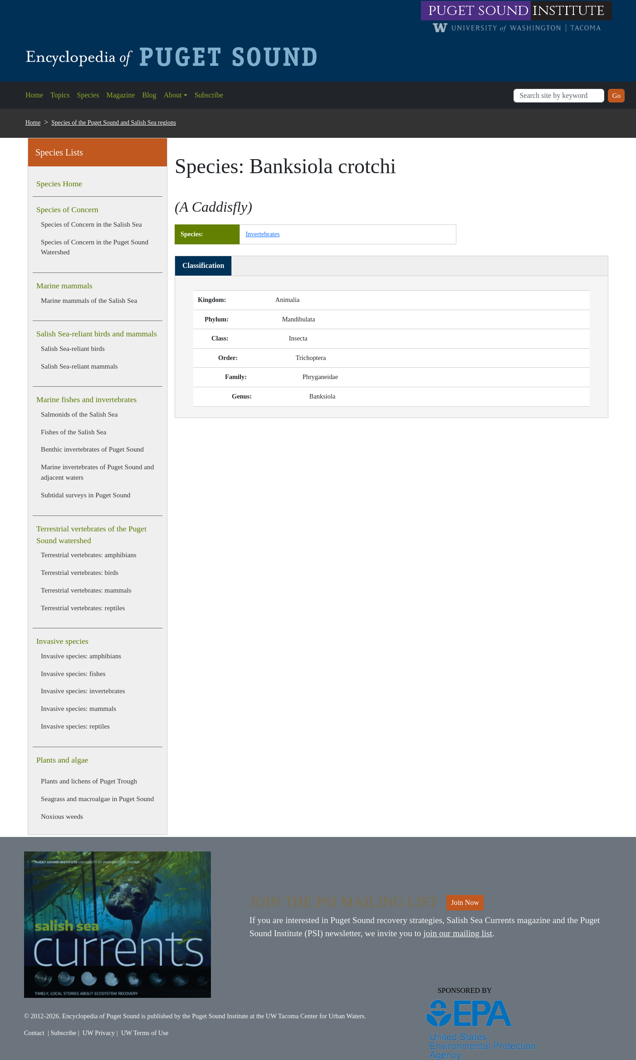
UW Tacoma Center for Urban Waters (315, 1016)
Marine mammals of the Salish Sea (89, 300)
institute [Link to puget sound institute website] (569, 10)
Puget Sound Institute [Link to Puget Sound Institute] (220, 1016)
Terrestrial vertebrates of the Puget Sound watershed (91, 534)
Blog (149, 95)
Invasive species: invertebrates (83, 691)
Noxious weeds (62, 816)
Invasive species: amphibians (81, 656)
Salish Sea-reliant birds (73, 348)
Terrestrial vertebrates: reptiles (83, 608)
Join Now (465, 902)
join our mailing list (457, 933)
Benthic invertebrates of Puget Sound (92, 449)
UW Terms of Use (144, 1032)
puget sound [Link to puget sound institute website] (478, 10)
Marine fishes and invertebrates (86, 399)
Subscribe (209, 95)
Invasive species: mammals (78, 708)
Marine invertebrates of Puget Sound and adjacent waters (97, 472)
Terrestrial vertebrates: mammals (86, 590)
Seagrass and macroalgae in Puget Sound (97, 798)
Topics (59, 95)
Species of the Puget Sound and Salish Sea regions (113, 122)
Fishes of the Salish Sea (73, 432)
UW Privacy (99, 1032)
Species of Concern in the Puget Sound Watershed (94, 247)
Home (34, 95)
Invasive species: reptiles (75, 726)
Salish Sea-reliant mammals (79, 366)
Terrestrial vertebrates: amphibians (89, 555)
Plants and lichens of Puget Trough (89, 781)
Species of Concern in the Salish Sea (91, 224)
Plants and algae (62, 759)
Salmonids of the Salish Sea (79, 414)
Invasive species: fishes (73, 673)
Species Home (59, 183)
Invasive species (62, 641)
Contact (34, 1032)
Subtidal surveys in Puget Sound (85, 495)
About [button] (173, 95)
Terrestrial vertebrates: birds (79, 572)
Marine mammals (64, 285)
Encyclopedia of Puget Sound (101, 1016)
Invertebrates (262, 234)
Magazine (120, 95)
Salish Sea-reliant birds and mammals (96, 333)
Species (88, 95)
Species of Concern (67, 209)
